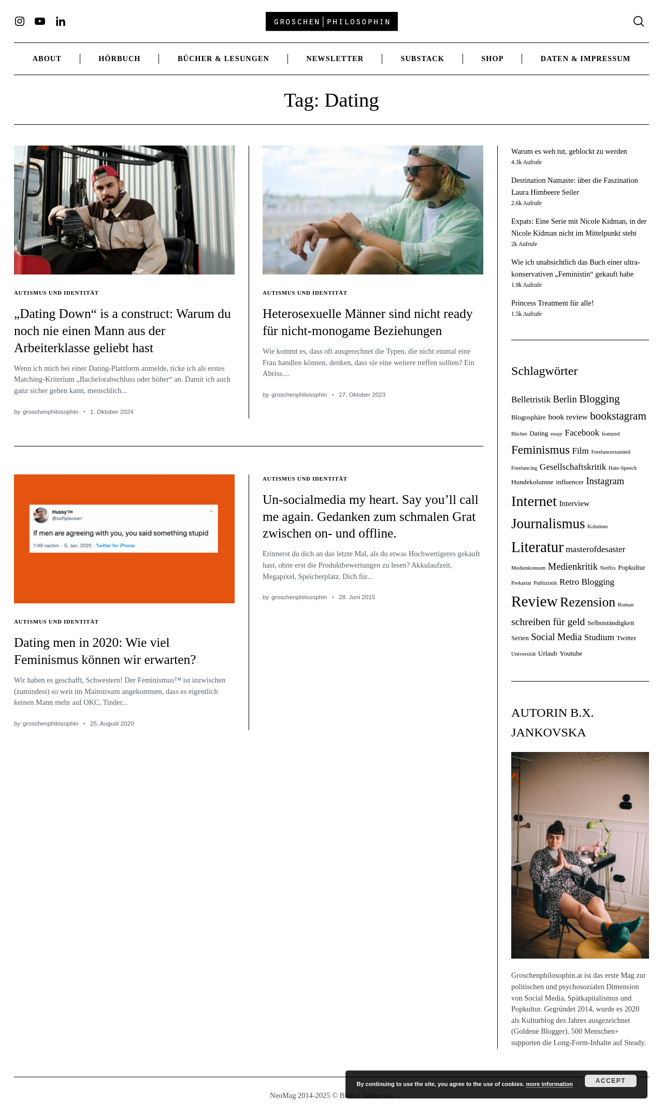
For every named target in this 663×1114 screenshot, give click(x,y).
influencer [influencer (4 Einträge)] (570, 482)
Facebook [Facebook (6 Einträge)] (582, 433)
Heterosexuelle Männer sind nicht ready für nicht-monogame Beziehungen (362, 330)
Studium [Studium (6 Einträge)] (599, 637)
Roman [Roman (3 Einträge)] (626, 604)
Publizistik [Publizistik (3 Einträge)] (545, 583)
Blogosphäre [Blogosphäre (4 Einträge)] (528, 417)
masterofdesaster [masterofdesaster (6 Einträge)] (595, 549)
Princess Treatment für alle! (552, 303)
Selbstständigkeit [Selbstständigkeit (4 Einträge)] (611, 623)
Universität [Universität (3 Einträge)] (523, 654)
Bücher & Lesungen (223, 58)
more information (549, 1084)
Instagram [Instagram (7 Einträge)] (605, 481)
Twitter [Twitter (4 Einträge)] (626, 638)
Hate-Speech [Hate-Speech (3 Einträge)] (623, 468)
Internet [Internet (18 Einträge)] (534, 501)
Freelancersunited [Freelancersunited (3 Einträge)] (610, 452)
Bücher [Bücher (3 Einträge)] (519, 434)
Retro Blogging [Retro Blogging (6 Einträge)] (586, 582)
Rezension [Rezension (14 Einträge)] (587, 602)
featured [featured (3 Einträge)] (611, 434)
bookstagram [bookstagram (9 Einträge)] (618, 416)
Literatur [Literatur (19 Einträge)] (537, 547)
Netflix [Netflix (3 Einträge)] (608, 568)
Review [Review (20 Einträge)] (534, 601)
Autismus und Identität (59, 293)
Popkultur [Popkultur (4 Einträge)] (631, 567)
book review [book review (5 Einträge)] (567, 416)
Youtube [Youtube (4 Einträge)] (570, 653)
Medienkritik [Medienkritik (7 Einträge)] (573, 566)
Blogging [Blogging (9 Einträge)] (599, 399)
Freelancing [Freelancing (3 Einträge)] (524, 468)
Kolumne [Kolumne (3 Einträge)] (597, 526)
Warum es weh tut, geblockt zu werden (569, 151)
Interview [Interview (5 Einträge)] (574, 503)
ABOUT (47, 58)
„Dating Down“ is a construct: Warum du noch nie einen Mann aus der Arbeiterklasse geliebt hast (120, 330)
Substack (422, 58)
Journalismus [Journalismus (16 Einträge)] (548, 523)
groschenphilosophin (50, 411)
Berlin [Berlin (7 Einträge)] (565, 399)
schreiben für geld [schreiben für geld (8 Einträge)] (548, 621)
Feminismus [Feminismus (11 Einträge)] (540, 449)
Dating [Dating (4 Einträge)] (538, 433)
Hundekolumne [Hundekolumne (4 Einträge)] (532, 482)
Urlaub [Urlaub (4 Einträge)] (547, 653)
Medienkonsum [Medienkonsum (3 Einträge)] (528, 568)
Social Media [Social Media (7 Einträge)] (556, 637)
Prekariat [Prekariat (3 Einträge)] (521, 583)
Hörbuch (119, 58)
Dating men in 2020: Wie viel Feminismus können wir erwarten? (116, 650)
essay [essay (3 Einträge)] (557, 434)
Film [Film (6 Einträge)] (580, 451)
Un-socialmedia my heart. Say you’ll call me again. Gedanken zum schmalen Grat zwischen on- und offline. (371, 524)
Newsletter (335, 58)
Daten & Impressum (586, 58)
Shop (492, 58)
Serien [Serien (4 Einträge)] (520, 638)
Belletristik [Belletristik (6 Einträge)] (531, 399)
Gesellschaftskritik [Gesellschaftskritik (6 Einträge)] (573, 467)
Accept (611, 1080)
